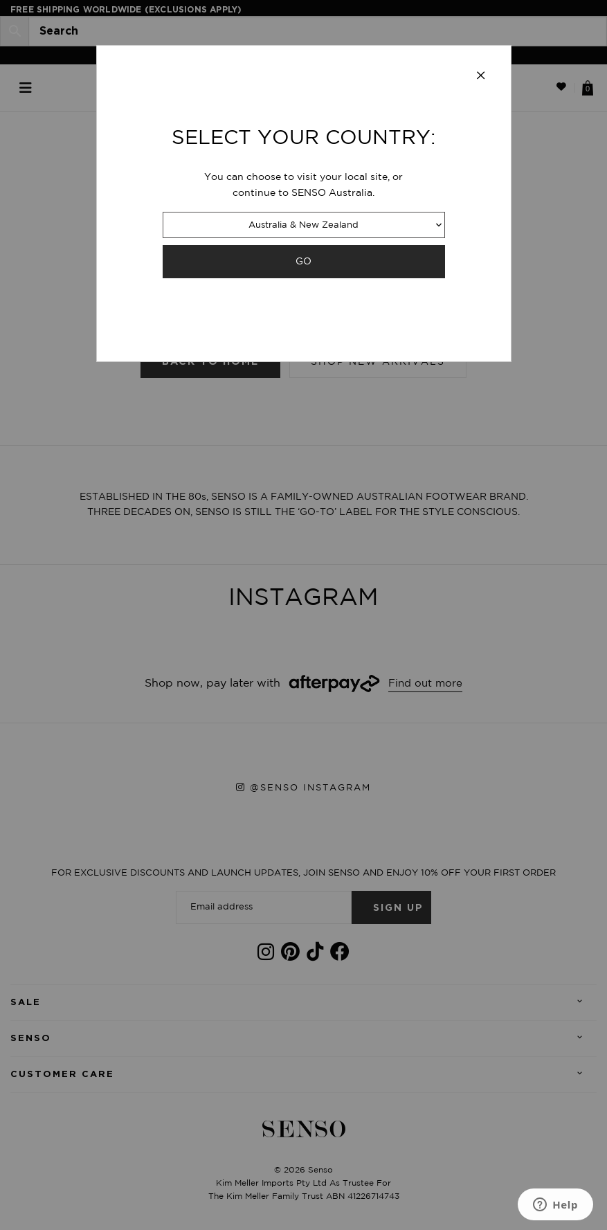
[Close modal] (481, 76)
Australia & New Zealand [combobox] (303, 225)
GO (303, 261)
